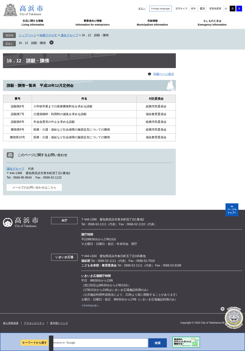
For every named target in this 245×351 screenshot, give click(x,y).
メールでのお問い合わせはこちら (34, 187)
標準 (193, 8)
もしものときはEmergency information (212, 22)
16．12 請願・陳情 (32, 42)
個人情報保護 (10, 323)
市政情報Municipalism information (152, 22)
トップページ (27, 35)
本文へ (141, 8)
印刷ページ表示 (163, 74)
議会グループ (69, 35)
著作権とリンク (59, 323)
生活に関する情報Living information (33, 22)
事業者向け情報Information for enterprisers (92, 22)
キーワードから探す (34, 342)
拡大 (202, 8)
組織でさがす (48, 35)
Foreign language (160, 8)
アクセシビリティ (34, 323)
